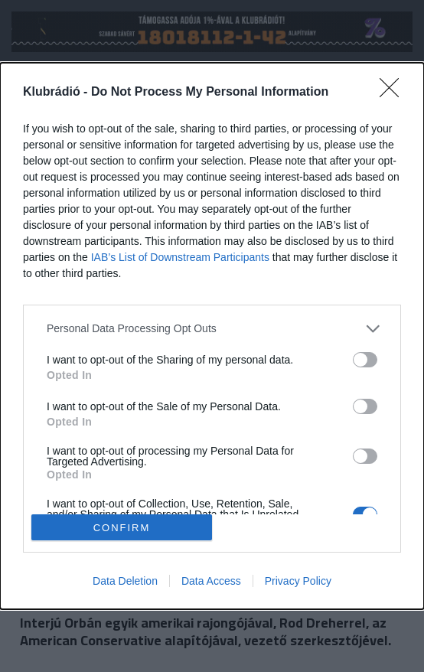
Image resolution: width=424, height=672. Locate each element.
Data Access (211, 581)
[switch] (365, 359)
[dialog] (212, 336)
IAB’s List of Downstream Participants (180, 257)
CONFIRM (122, 527)
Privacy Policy (298, 581)
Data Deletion (125, 581)
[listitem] (212, 329)
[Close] (394, 92)
